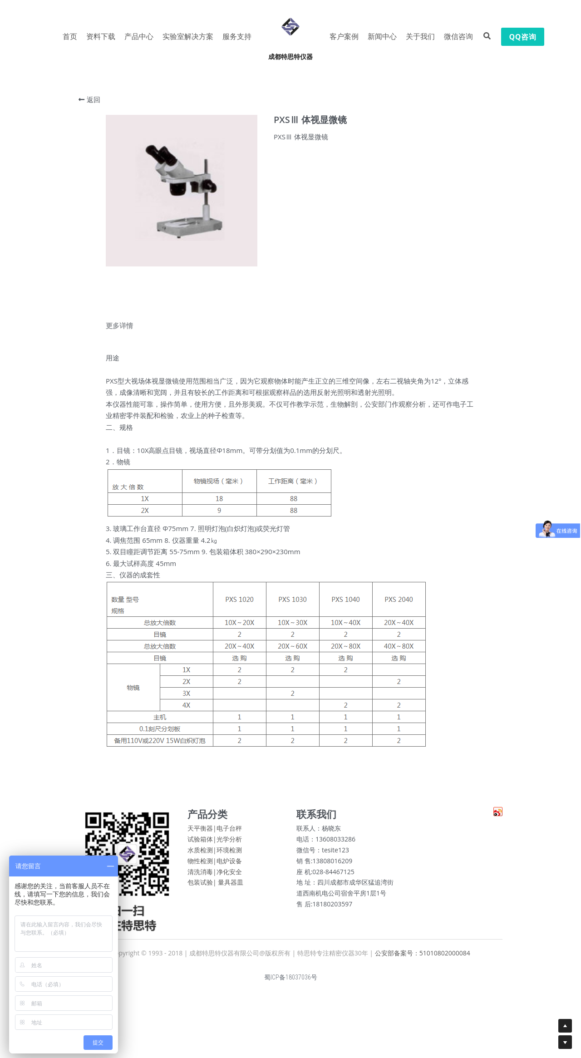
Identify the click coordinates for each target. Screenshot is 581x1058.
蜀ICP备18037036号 (290, 982)
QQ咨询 (522, 37)
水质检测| (202, 854)
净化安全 (229, 875)
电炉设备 (229, 865)
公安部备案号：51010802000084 (422, 957)
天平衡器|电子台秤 (214, 832)
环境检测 (229, 854)
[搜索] (487, 36)
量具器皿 (230, 886)
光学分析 (229, 843)
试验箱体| (202, 843)
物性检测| (202, 865)
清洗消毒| (202, 875)
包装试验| (202, 886)
